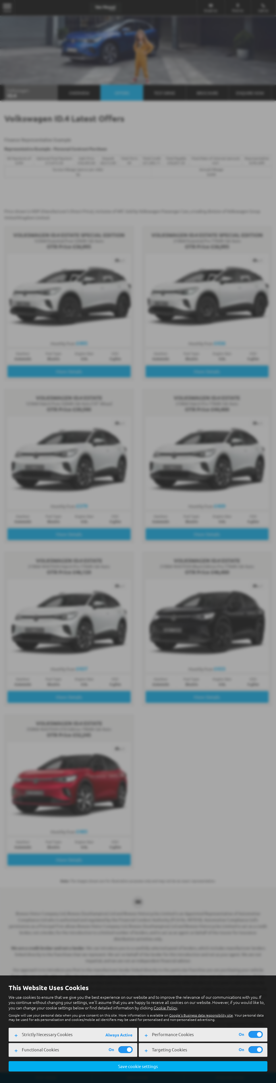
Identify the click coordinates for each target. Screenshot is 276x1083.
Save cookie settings (138, 1066)
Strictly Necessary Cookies (47, 1034)
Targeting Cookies (169, 1049)
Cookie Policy (165, 1007)
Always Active (118, 1034)
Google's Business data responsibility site (201, 1015)
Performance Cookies (173, 1034)
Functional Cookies (40, 1049)
